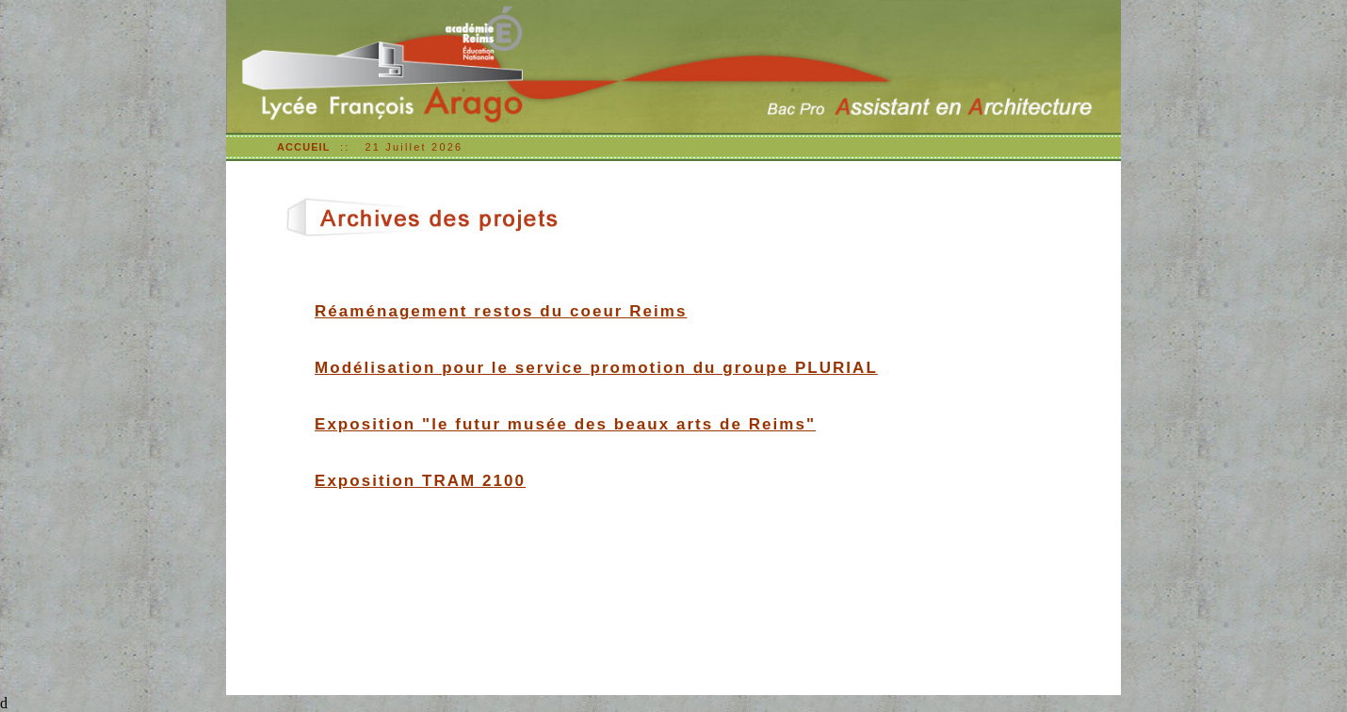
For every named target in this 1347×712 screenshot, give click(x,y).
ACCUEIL (304, 147)
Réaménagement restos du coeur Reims (501, 311)
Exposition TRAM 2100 (420, 481)
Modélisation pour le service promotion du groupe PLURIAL (596, 368)
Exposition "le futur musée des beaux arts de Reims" (565, 424)
